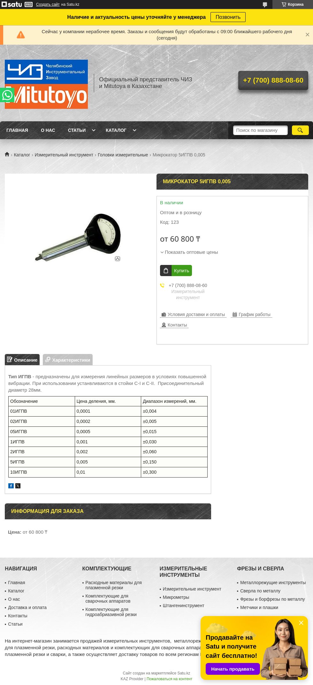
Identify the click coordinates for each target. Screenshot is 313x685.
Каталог (116, 130)
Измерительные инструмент (192, 588)
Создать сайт (48, 4)
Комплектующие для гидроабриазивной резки (111, 612)
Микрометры (176, 597)
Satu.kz (183, 673)
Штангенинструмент (183, 605)
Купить (181, 270)
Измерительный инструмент (64, 154)
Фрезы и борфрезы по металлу (272, 599)
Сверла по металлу (260, 590)
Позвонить (228, 17)
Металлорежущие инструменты (273, 582)
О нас (48, 130)
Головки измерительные (123, 154)
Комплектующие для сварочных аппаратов (108, 598)
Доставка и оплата (27, 607)
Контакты (17, 615)
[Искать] (300, 130)
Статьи (77, 130)
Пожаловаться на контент (169, 679)
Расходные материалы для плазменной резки (114, 585)
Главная (17, 130)
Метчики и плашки (259, 607)
